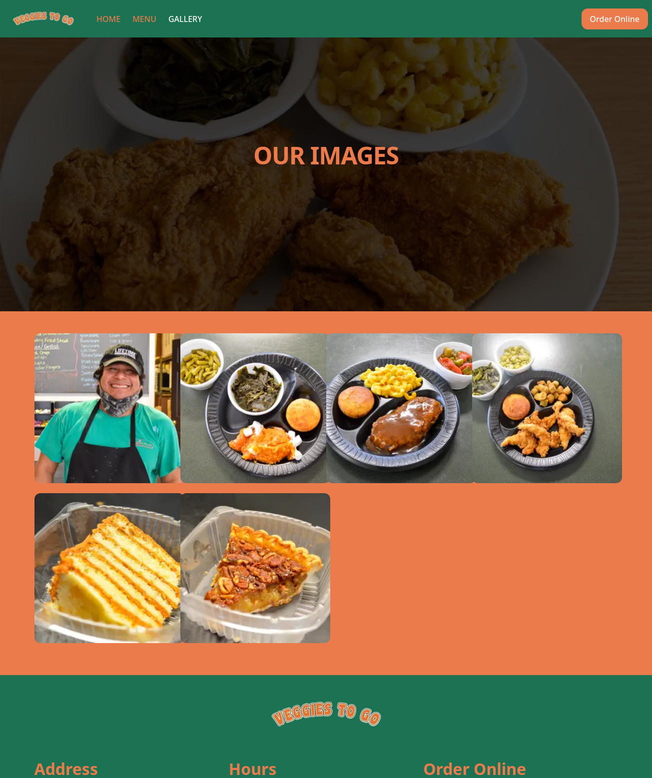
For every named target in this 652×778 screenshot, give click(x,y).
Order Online (615, 18)
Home (108, 18)
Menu (144, 18)
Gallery (185, 18)
